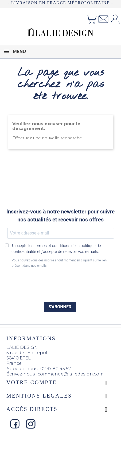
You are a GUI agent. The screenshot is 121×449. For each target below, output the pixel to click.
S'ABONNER (60, 306)
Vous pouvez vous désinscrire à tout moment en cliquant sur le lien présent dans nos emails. (59, 263)
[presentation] (60, 283)
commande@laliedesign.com (71, 374)
